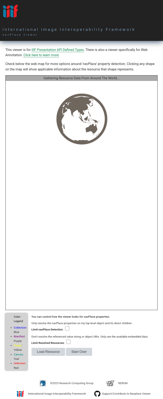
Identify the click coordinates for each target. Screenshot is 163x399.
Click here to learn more (41, 55)
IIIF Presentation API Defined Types (57, 50)
